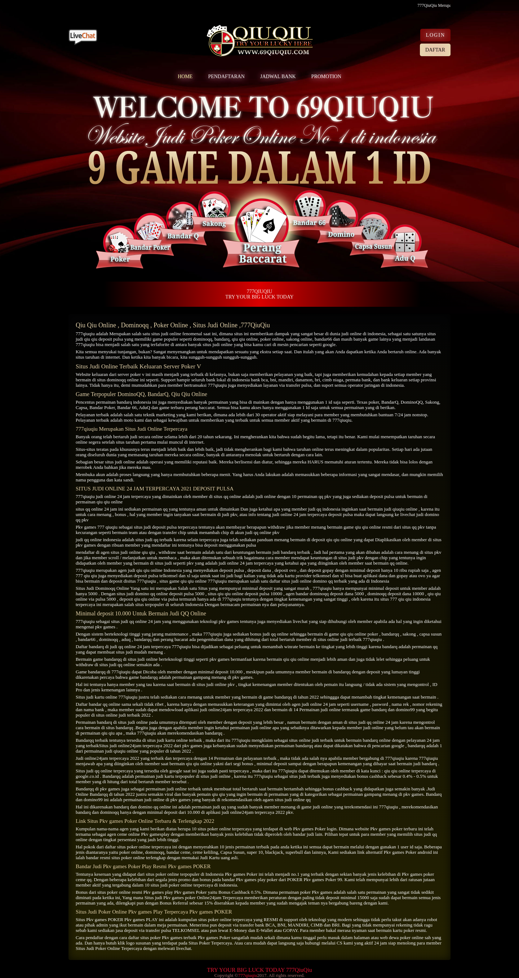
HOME (185, 76)
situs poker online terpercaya (144, 846)
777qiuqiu (85, 333)
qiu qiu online (245, 339)
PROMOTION (326, 76)
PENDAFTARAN (226, 76)
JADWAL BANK (278, 76)
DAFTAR (435, 50)
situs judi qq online (129, 621)
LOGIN (435, 35)
